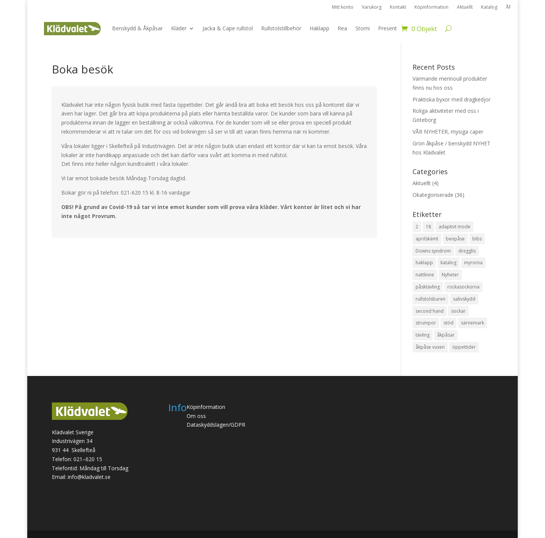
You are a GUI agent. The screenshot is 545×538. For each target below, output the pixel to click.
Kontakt (398, 7)
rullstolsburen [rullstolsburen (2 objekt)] (430, 299)
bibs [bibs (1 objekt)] (477, 238)
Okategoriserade (433, 194)
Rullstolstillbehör (281, 28)
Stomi (362, 28)
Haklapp (319, 28)
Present (387, 28)
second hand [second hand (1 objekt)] (430, 311)
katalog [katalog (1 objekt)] (448, 262)
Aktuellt (465, 7)
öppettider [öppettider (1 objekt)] (464, 347)
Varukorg (372, 7)
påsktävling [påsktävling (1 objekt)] (428, 287)
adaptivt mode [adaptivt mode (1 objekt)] (454, 226)
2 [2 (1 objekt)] (417, 226)
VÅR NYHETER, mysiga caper (448, 131)
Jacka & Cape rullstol (227, 28)
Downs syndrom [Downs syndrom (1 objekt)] (433, 251)
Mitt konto (342, 7)
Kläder (179, 28)
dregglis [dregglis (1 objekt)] (467, 251)
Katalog (489, 7)
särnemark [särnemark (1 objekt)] (472, 323)
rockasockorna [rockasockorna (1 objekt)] (463, 287)
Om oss (196, 415)
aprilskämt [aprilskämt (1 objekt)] (427, 238)
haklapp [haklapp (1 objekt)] (424, 262)
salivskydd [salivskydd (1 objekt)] (464, 299)
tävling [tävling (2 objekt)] (423, 335)
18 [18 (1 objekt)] (428, 226)
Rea (342, 28)
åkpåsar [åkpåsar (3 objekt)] (446, 335)
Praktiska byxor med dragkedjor (451, 99)
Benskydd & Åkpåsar (137, 28)
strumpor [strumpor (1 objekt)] (426, 323)
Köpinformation (431, 7)
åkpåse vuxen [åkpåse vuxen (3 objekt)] (430, 347)
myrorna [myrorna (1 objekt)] (473, 262)
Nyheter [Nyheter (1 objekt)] (450, 274)
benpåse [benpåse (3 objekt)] (455, 238)
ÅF (508, 7)
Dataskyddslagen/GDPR (216, 424)
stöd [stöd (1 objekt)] (448, 323)
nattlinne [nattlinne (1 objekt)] (425, 274)
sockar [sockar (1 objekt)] (458, 311)
